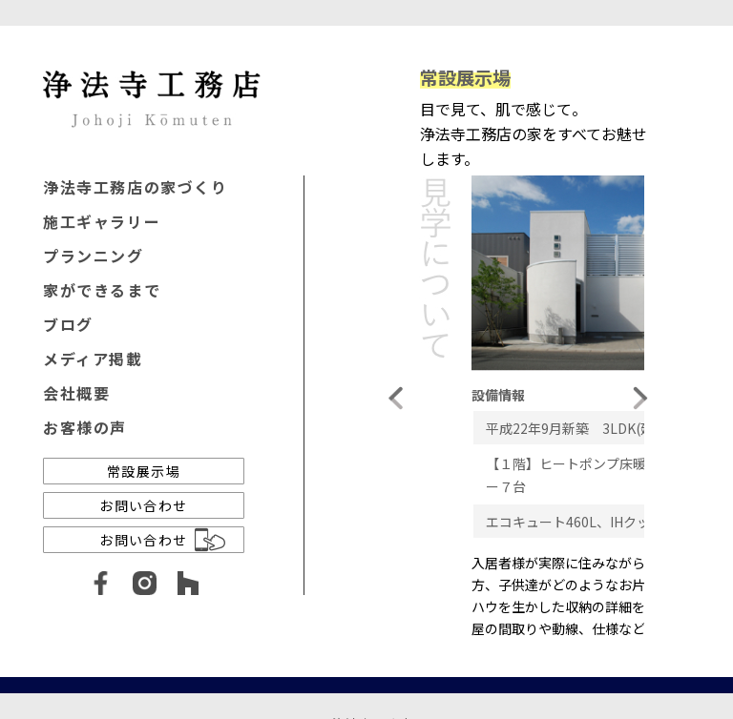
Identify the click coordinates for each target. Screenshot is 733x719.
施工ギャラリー (101, 221)
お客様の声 (85, 427)
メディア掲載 (93, 358)
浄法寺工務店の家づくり (135, 186)
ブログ (68, 324)
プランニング (93, 255)
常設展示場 (143, 471)
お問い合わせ (143, 505)
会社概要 (76, 392)
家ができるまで (101, 289)
